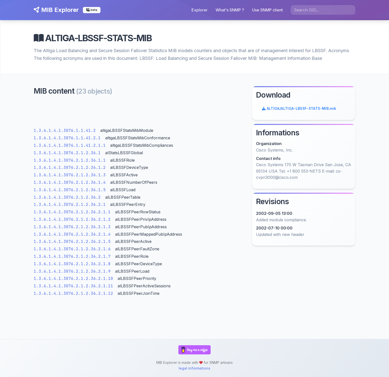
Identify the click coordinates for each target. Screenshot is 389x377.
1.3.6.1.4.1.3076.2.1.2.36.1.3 (71, 175)
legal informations (194, 368)
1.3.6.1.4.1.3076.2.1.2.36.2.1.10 (75, 278)
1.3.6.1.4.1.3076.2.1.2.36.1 (68, 152)
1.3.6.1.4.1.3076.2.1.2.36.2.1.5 (73, 241)
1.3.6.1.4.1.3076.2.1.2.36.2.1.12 (75, 293)
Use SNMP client (267, 9)
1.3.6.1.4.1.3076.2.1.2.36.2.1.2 (73, 219)
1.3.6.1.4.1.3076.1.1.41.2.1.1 (71, 145)
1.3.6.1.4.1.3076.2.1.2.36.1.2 (71, 167)
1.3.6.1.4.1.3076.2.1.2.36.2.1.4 (73, 234)
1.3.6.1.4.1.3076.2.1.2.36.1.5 (71, 189)
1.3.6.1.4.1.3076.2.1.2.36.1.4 (71, 182)
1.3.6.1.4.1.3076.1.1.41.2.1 (68, 138)
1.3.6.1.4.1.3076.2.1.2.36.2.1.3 (73, 226)
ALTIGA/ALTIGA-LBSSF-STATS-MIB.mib (299, 108)
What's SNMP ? (230, 9)
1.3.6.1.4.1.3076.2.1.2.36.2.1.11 (75, 286)
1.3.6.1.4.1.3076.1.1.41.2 (66, 130)
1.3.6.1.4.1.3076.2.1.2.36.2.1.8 (73, 263)
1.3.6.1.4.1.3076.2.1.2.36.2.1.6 (73, 249)
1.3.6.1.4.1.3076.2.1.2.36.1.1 (71, 160)
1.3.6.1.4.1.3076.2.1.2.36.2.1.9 (73, 271)
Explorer (200, 9)
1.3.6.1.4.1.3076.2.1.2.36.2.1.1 (73, 212)
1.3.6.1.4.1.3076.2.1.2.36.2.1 (71, 204)
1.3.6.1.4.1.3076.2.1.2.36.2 (68, 197)
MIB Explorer (56, 9)
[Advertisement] (140, 113)
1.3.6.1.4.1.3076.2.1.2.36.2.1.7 (73, 256)
